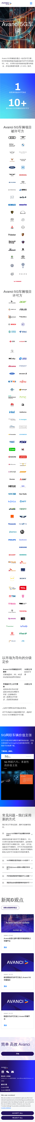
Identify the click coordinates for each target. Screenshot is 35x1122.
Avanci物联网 (5, 1090)
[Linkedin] (2, 1072)
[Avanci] (10, 3)
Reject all (17, 1118)
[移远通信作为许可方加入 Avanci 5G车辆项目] (17, 962)
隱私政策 (3, 1076)
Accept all (17, 1113)
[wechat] (8, 1072)
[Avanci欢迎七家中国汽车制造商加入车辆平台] (17, 923)
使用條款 (8, 1076)
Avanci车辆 (5, 1087)
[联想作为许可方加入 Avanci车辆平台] (17, 1001)
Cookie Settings (6, 1108)
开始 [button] (17, 1053)
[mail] (12, 1072)
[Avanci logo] (10, 1068)
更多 (5, 947)
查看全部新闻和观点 (10, 908)
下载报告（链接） (7, 751)
